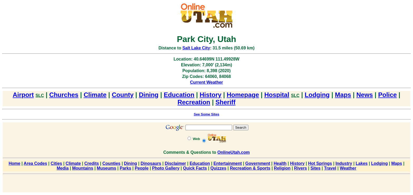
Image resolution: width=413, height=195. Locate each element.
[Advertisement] (206, 184)
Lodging (317, 94)
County (123, 94)
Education (179, 94)
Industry (344, 163)
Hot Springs (320, 163)
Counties (111, 163)
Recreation (194, 102)
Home (14, 163)
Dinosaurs (151, 163)
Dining (149, 94)
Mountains (82, 168)
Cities (56, 163)
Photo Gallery (165, 168)
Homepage (243, 94)
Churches (63, 94)
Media (62, 168)
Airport (23, 94)
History (211, 94)
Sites (316, 168)
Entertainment (227, 163)
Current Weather (206, 82)
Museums (106, 168)
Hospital (276, 94)
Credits (91, 163)
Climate (95, 94)
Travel (330, 168)
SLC (40, 95)
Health (280, 163)
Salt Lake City (196, 48)
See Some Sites (206, 114)
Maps (343, 94)
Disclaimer (175, 163)
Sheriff (225, 102)
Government (257, 163)
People (141, 168)
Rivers (300, 168)
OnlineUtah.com (233, 152)
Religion (282, 168)
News (364, 94)
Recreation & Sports (250, 168)
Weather (348, 168)
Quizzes (218, 168)
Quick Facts (195, 168)
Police (387, 94)
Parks (125, 168)
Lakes (361, 163)
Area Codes (35, 163)
